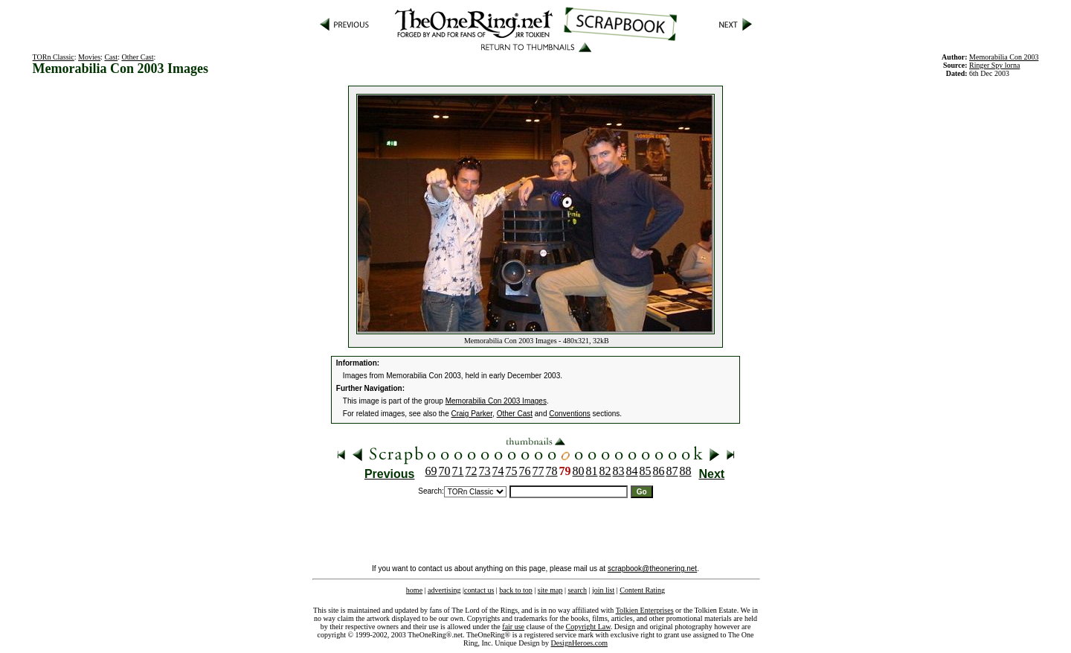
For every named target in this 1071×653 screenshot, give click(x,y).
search (577, 590)
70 (445, 471)
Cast (111, 57)
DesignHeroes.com (579, 643)
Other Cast (137, 57)
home (414, 590)
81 (592, 471)
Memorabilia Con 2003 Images (496, 401)
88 (686, 471)
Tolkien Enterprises (645, 610)
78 (552, 471)
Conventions (570, 414)
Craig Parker (472, 414)
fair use (513, 626)
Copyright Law (588, 626)
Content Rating (642, 590)
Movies (89, 57)
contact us (479, 590)
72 (471, 471)
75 (512, 471)
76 (525, 471)
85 (646, 471)
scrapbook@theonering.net (652, 568)
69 (431, 471)
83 (619, 471)
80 (579, 471)
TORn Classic (53, 57)
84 (632, 471)
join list (603, 590)
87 (672, 471)
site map (550, 590)
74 (498, 471)
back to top (515, 590)
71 (458, 471)
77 (538, 471)
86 (659, 471)
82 (605, 471)
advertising (444, 590)
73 (485, 471)
